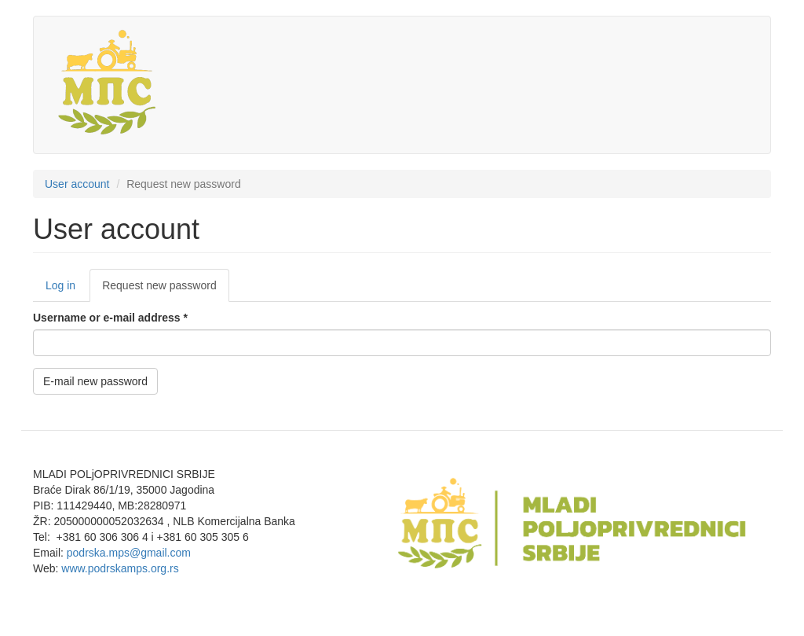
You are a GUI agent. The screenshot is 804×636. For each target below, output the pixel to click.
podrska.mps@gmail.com (129, 552)
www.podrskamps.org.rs (119, 568)
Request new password (165, 290)
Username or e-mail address (110, 317)
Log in (60, 285)
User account (77, 184)
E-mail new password (95, 381)
